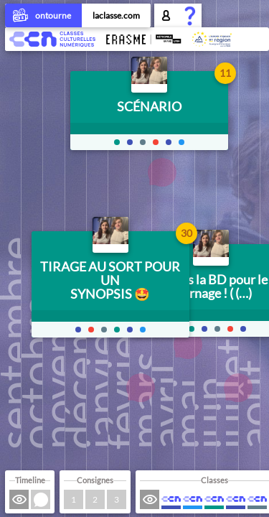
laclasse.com (116, 15)
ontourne (43, 16)
